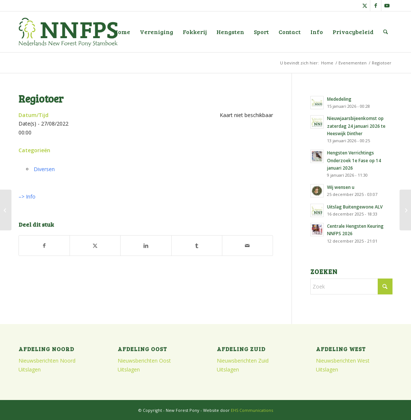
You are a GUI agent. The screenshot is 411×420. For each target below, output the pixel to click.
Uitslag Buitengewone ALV (355, 207)
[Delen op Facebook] (44, 246)
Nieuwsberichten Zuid (243, 360)
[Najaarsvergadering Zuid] (405, 210)
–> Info (27, 196)
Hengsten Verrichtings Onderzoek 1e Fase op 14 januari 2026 (354, 160)
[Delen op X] (95, 246)
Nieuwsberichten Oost (144, 360)
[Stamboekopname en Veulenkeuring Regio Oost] (5, 210)
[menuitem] (122, 31)
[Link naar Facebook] (375, 5)
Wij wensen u (340, 187)
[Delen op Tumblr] (197, 246)
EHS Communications (252, 410)
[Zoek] (385, 31)
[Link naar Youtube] (387, 5)
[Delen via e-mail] (247, 246)
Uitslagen (29, 369)
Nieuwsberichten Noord (46, 360)
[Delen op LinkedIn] (146, 246)
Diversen (44, 169)
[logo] (68, 31)
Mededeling (339, 99)
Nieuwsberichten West (343, 360)
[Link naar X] (364, 5)
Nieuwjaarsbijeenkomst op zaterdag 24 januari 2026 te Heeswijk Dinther (356, 125)
